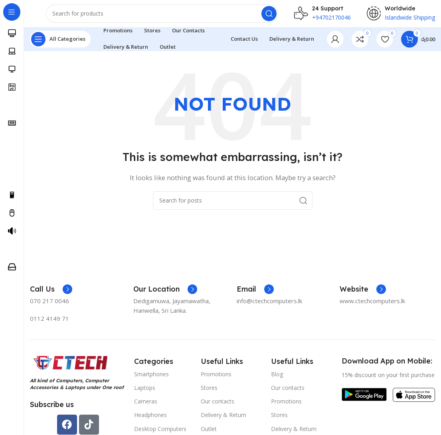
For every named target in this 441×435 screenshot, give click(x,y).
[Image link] (70, 367)
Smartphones (151, 379)
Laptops (144, 392)
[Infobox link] (51, 294)
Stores (209, 392)
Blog (277, 379)
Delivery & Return (223, 420)
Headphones (150, 420)
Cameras (145, 406)
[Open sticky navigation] (60, 44)
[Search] (162, 16)
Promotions (216, 379)
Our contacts (217, 406)
